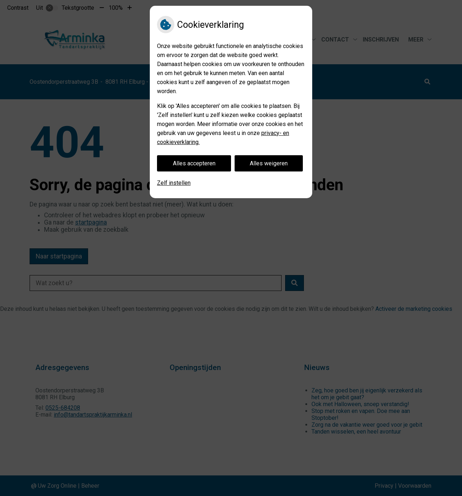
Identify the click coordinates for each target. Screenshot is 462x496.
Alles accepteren (194, 163)
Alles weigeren (269, 163)
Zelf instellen (174, 182)
